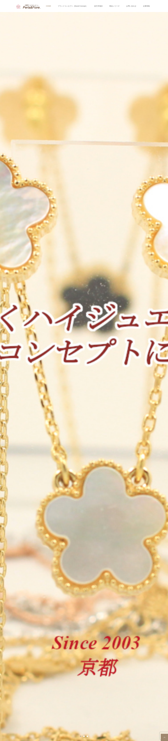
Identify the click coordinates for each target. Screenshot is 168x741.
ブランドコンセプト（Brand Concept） (72, 6)
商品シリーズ (114, 6)
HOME (48, 6)
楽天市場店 (98, 6)
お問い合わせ (131, 6)
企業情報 (146, 6)
